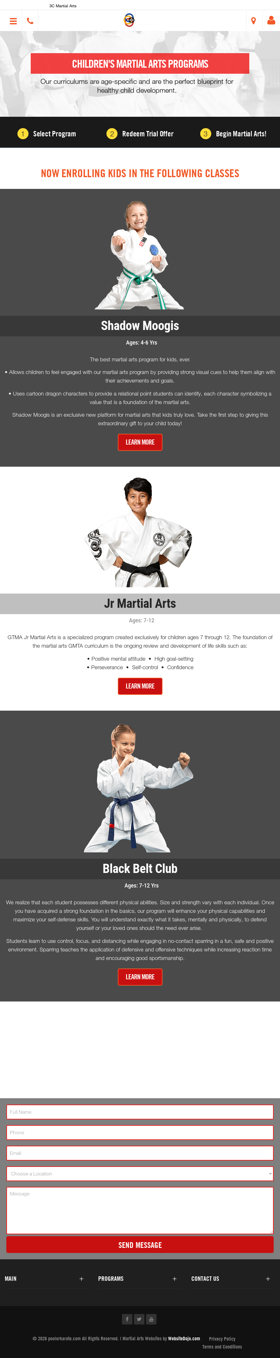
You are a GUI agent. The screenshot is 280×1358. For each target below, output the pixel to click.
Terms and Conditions (222, 1346)
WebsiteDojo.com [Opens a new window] (184, 1338)
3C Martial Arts (63, 5)
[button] (143, 20)
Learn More (140, 442)
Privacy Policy (222, 1339)
